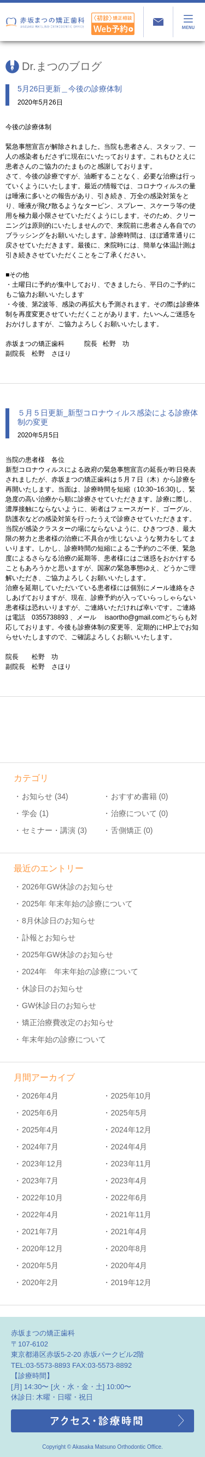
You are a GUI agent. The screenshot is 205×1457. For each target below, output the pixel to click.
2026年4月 (40, 1095)
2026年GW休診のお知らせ (67, 886)
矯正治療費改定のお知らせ (68, 1022)
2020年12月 (42, 1248)
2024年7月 (40, 1146)
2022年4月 (40, 1214)
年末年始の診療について (64, 1039)
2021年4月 (129, 1231)
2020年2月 (40, 1282)
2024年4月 (129, 1146)
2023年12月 (42, 1163)
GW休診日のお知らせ (59, 1005)
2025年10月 (131, 1095)
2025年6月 (40, 1112)
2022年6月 (129, 1197)
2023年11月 (131, 1163)
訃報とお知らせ (48, 937)
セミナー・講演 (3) (54, 830)
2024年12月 (131, 1129)
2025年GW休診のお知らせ (67, 954)
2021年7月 (40, 1231)
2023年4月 (129, 1180)
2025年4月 (40, 1129)
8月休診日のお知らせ (58, 920)
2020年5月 (40, 1265)
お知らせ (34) (45, 796)
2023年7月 (40, 1180)
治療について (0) (139, 813)
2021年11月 (131, 1214)
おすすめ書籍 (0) (139, 796)
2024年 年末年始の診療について (80, 971)
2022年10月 (42, 1197)
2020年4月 (129, 1265)
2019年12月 (131, 1282)
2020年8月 (129, 1248)
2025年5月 (129, 1112)
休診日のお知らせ (52, 988)
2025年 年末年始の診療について (77, 903)
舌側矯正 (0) (132, 830)
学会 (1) (35, 813)
